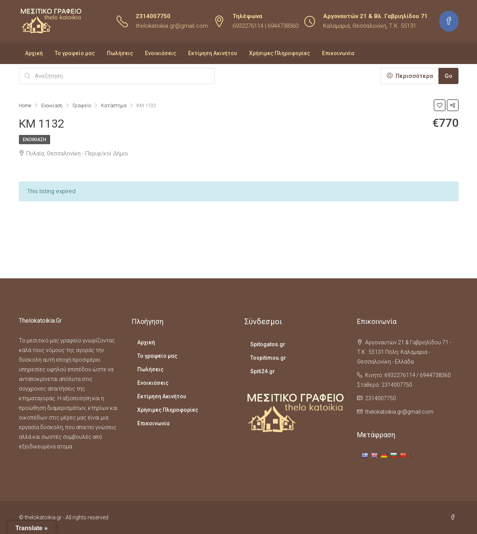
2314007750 (153, 16)
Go (448, 75)
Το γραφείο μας (75, 53)
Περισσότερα (410, 75)
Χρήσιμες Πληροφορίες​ (279, 53)
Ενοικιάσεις (160, 53)
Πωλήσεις (120, 53)
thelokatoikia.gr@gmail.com (172, 25)
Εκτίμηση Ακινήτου (212, 53)
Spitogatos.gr (267, 344)
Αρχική (34, 53)
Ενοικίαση (34, 139)
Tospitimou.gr (268, 358)
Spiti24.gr (262, 371)
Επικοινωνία (338, 53)
